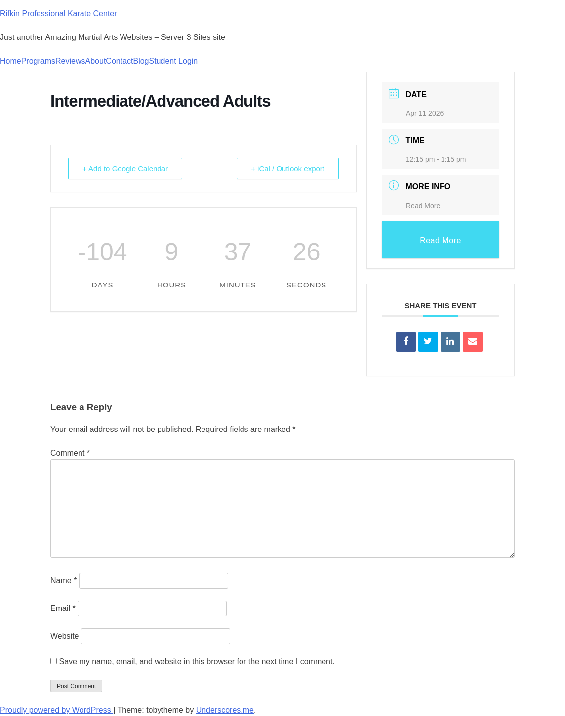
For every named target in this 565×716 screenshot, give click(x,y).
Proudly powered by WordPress (56, 710)
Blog (141, 61)
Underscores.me (225, 710)
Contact (119, 61)
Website (64, 636)
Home (10, 61)
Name (63, 580)
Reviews (70, 61)
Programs (38, 61)
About (95, 61)
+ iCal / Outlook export (287, 168)
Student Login (173, 61)
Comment (70, 453)
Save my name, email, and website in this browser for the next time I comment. (196, 661)
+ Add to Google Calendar (125, 168)
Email (63, 608)
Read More (423, 206)
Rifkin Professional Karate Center (58, 13)
